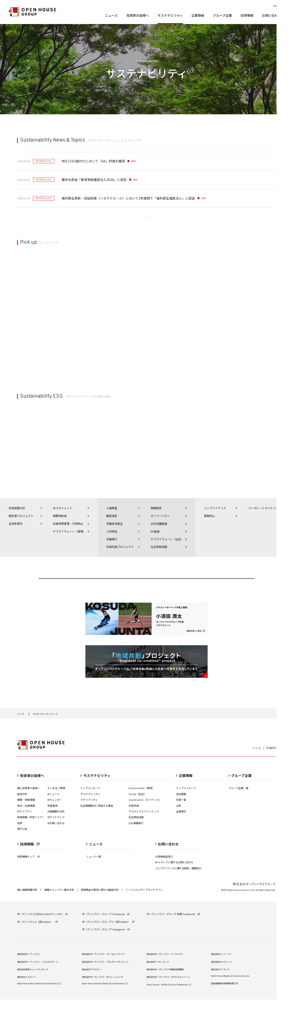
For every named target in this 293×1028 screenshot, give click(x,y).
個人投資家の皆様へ (28, 816)
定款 (19, 851)
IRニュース (53, 822)
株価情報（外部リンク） (31, 845)
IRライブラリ (24, 840)
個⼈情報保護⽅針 (27, 918)
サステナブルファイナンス (144, 840)
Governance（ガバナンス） (145, 828)
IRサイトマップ (56, 845)
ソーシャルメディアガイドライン (144, 918)
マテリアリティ (89, 828)
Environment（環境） (142, 816)
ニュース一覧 (93, 885)
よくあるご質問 (56, 816)
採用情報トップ (28, 885)
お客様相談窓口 (164, 885)
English (271, 776)
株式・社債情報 (26, 834)
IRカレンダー (54, 828)
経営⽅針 (22, 822)
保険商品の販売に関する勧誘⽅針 (100, 918)
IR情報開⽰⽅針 (56, 840)
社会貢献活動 (136, 845)
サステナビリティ (90, 822)
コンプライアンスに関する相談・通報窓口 (178, 896)
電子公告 (22, 857)
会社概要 (181, 822)
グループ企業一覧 (238, 816)
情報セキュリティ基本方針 (59, 918)
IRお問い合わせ (56, 851)
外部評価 (134, 834)
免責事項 (52, 834)
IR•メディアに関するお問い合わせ (174, 890)
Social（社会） (137, 822)
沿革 (178, 834)
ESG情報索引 (136, 851)
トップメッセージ (90, 816)
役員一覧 (181, 828)
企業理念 (181, 840)
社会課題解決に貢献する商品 (96, 834)
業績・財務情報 (26, 828)
